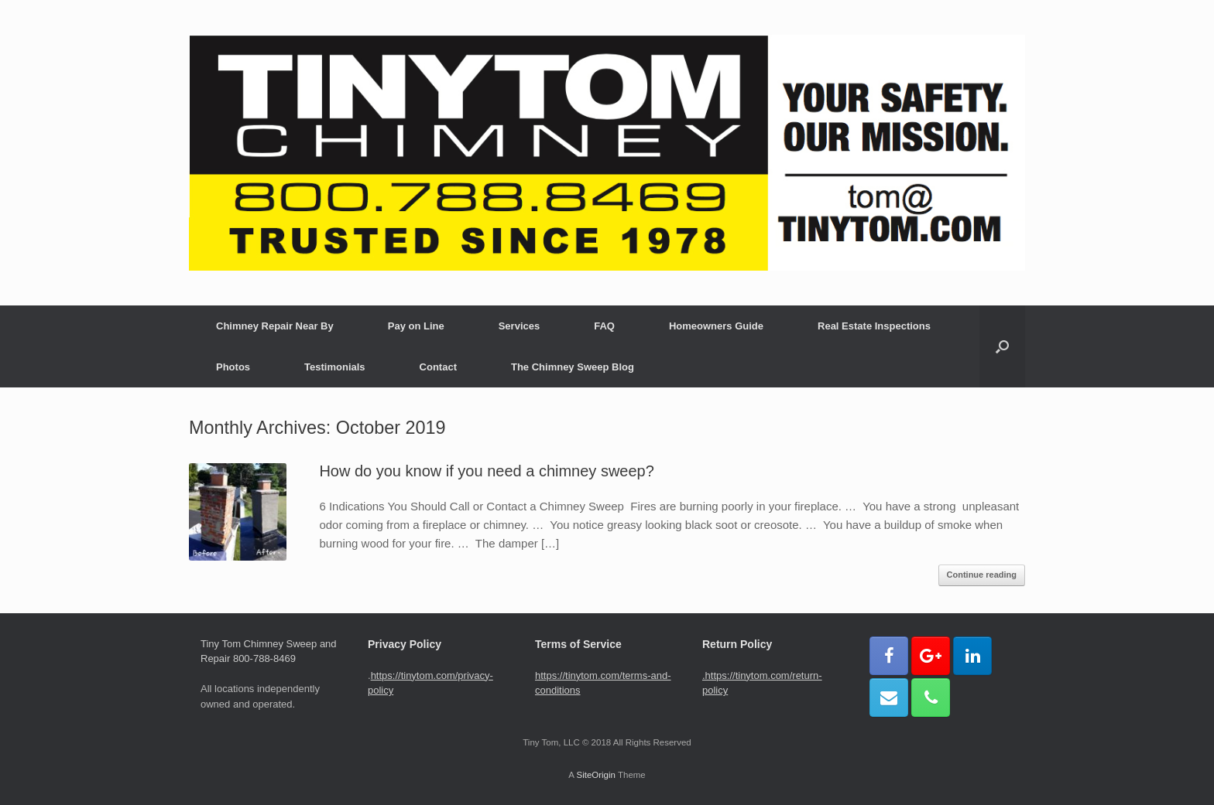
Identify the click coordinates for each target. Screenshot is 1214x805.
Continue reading (982, 574)
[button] (1002, 346)
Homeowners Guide (716, 326)
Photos (233, 367)
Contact (438, 367)
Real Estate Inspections (874, 326)
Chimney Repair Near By (275, 326)
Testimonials (334, 367)
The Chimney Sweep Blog (572, 367)
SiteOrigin (596, 774)
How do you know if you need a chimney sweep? (486, 470)
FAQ (604, 326)
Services (519, 326)
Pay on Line (416, 326)
